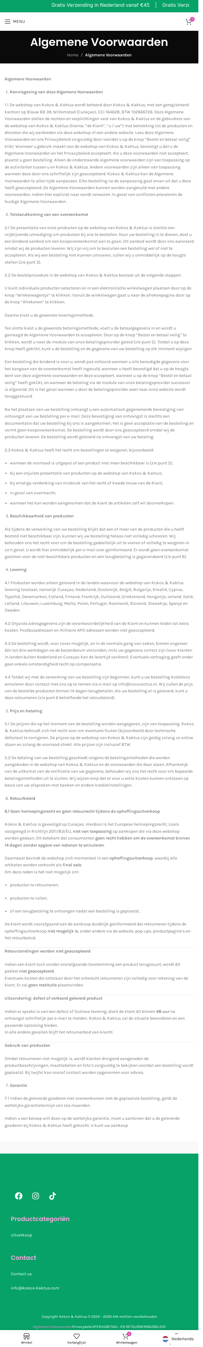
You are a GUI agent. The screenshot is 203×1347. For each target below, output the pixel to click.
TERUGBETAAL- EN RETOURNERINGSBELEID (130, 1327)
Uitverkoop (21, 1235)
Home (72, 55)
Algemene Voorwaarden (52, 1327)
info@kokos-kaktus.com (35, 1288)
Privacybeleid (83, 1327)
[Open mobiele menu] (15, 21)
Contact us (21, 1273)
